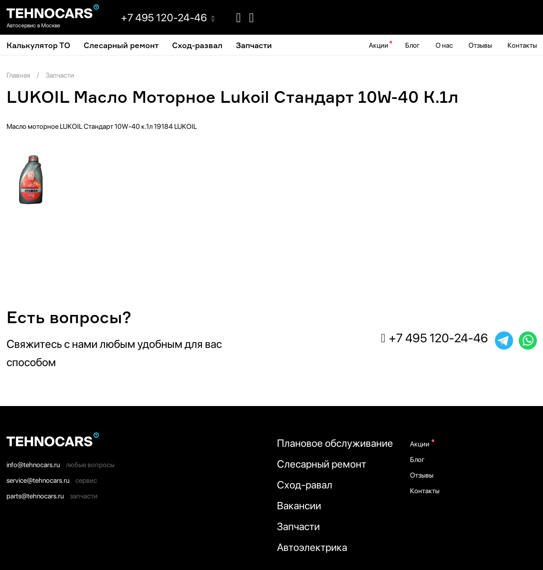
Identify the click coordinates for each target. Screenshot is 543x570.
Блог (412, 45)
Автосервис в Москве (33, 25)
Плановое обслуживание (335, 443)
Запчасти (254, 45)
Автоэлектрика (312, 547)
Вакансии (299, 505)
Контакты (522, 45)
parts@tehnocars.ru (35, 496)
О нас (444, 45)
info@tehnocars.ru (33, 465)
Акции (378, 45)
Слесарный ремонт (121, 45)
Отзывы (480, 45)
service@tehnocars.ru (38, 480)
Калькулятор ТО (38, 45)
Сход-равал (304, 484)
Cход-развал (197, 45)
